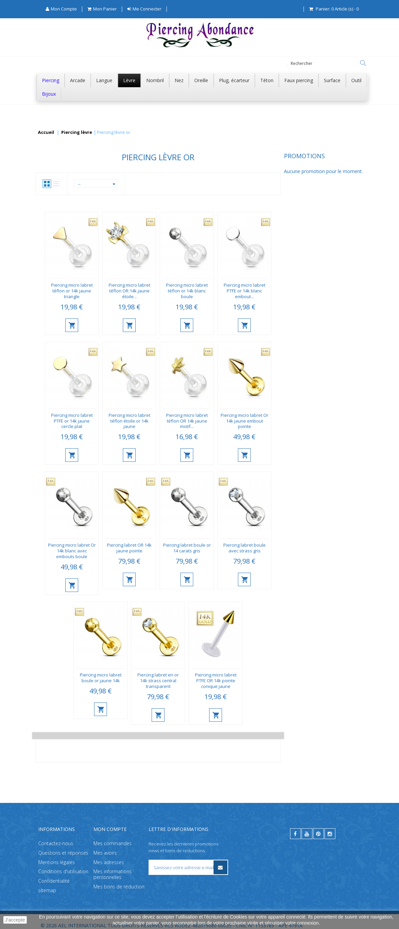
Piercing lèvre (76, 132)
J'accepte (15, 920)
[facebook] (295, 833)
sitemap (47, 890)
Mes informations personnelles (112, 874)
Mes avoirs (105, 853)
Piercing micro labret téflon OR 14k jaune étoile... (212, 291)
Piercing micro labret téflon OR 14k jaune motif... (269, 421)
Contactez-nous (55, 843)
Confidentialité (54, 881)
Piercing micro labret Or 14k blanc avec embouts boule (154, 550)
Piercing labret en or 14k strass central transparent (241, 680)
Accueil (46, 132)
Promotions (56, 156)
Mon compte (110, 829)
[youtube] (307, 833)
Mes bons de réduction (119, 886)
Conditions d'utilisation (63, 871)
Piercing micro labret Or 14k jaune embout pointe (327, 421)
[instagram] (330, 833)
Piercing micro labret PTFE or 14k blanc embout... (327, 291)
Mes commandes (112, 843)
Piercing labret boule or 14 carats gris (269, 548)
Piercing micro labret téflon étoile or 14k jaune (212, 421)
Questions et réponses (63, 853)
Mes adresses (108, 862)
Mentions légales (56, 862)
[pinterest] (318, 833)
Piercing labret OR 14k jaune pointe (212, 548)
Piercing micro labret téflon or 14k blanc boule (269, 291)
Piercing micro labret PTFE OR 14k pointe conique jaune (298, 680)
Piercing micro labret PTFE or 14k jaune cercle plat (154, 421)
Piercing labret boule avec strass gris (327, 548)
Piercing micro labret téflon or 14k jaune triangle (154, 291)
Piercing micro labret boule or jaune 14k (183, 678)
